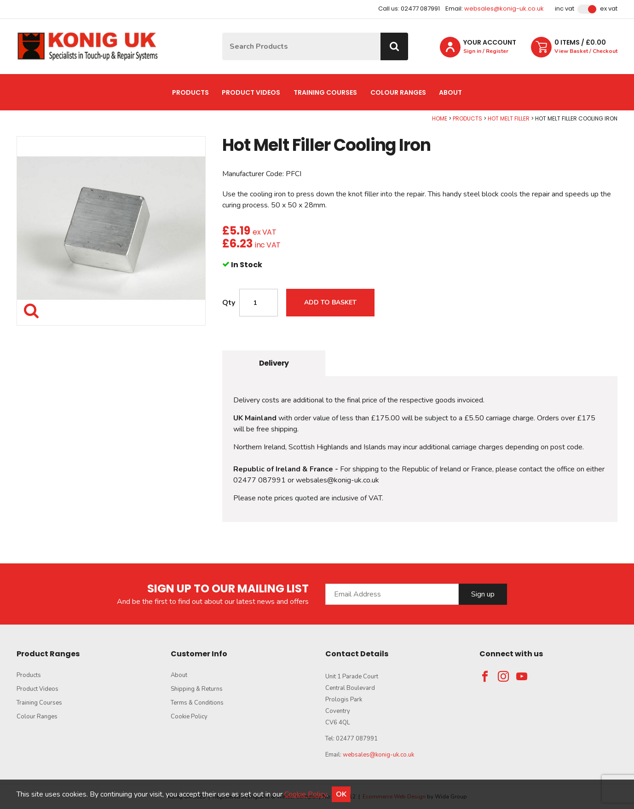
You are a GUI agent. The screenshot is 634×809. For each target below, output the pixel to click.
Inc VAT (564, 9)
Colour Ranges (398, 92)
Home (439, 118)
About (450, 92)
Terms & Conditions (197, 703)
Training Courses (325, 92)
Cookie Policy (189, 716)
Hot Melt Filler (509, 118)
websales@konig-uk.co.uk (504, 8)
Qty (228, 303)
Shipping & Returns (197, 689)
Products (190, 92)
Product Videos (251, 92)
